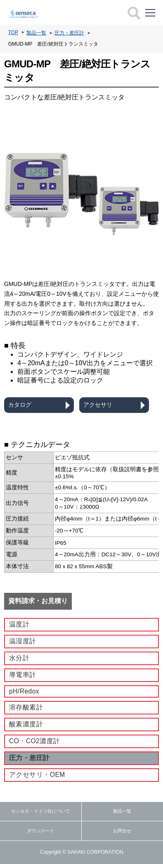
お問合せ (122, 830)
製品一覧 (36, 33)
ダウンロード (40, 830)
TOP (13, 32)
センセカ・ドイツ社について (40, 811)
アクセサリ (97, 404)
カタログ (19, 404)
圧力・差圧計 (69, 33)
